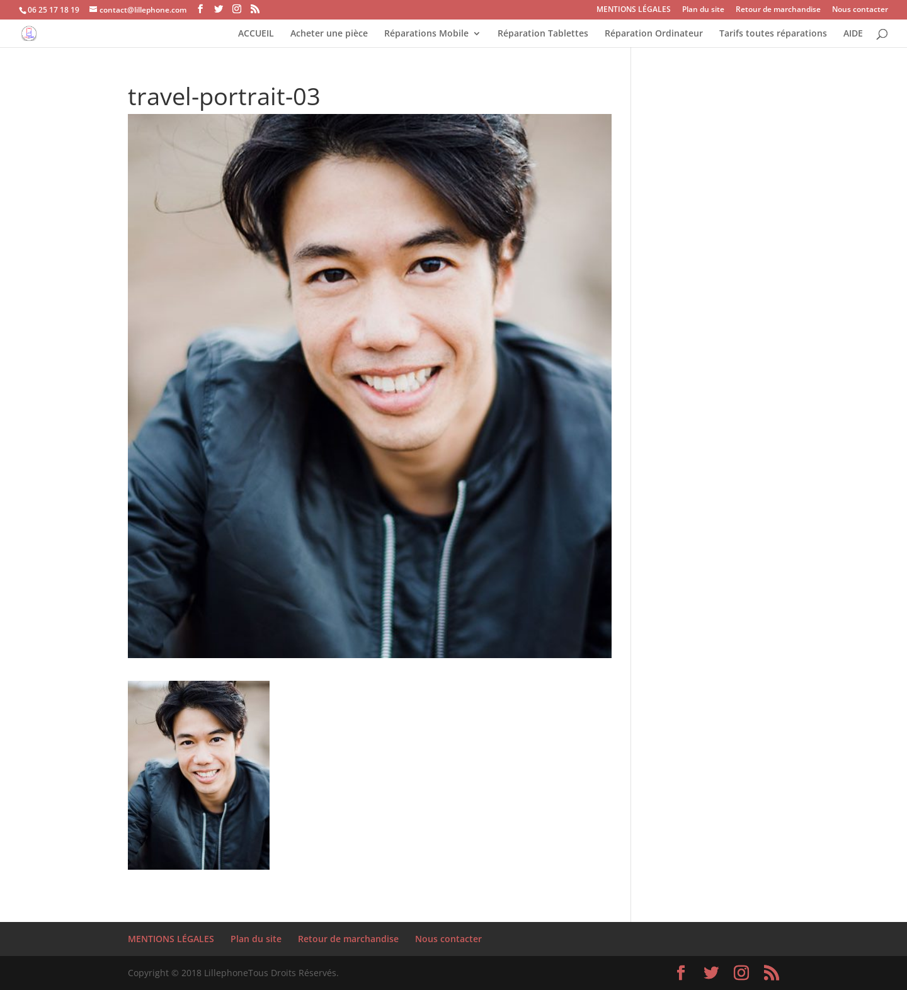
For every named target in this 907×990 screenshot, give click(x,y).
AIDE (853, 34)
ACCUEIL (256, 34)
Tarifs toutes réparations (773, 34)
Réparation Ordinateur (654, 34)
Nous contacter (860, 10)
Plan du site (703, 10)
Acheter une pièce (329, 34)
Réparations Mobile (426, 34)
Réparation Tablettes (543, 34)
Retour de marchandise (778, 10)
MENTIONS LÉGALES (633, 10)
